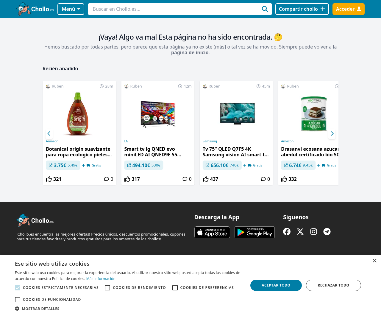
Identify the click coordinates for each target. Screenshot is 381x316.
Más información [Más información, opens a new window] (100, 278)
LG (126, 141)
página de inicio (190, 52)
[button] (128, 309)
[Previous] (49, 134)
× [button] (374, 261)
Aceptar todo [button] (276, 285)
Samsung (210, 141)
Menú (71, 9)
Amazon (52, 141)
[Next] (331, 134)
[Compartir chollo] (302, 9)
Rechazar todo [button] (333, 285)
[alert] (190, 285)
